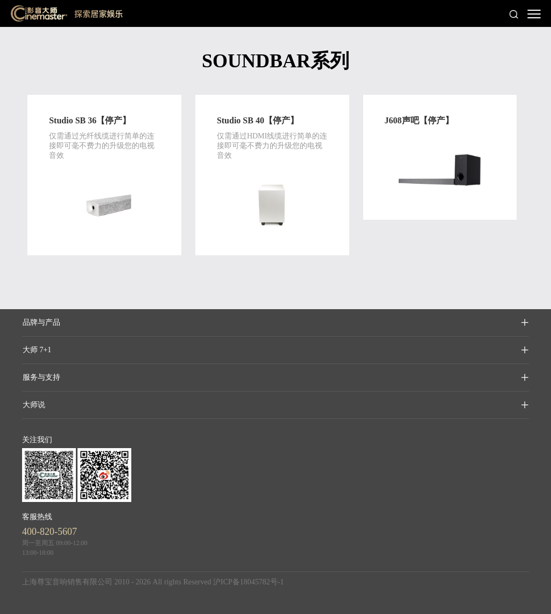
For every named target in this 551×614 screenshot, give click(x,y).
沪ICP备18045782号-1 (248, 582)
